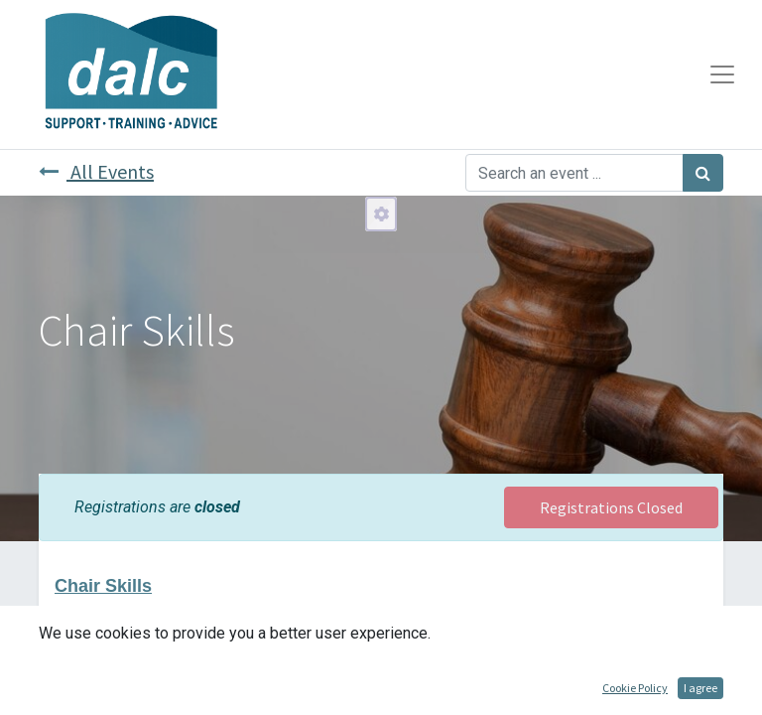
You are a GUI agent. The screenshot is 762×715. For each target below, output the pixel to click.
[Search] (703, 173)
